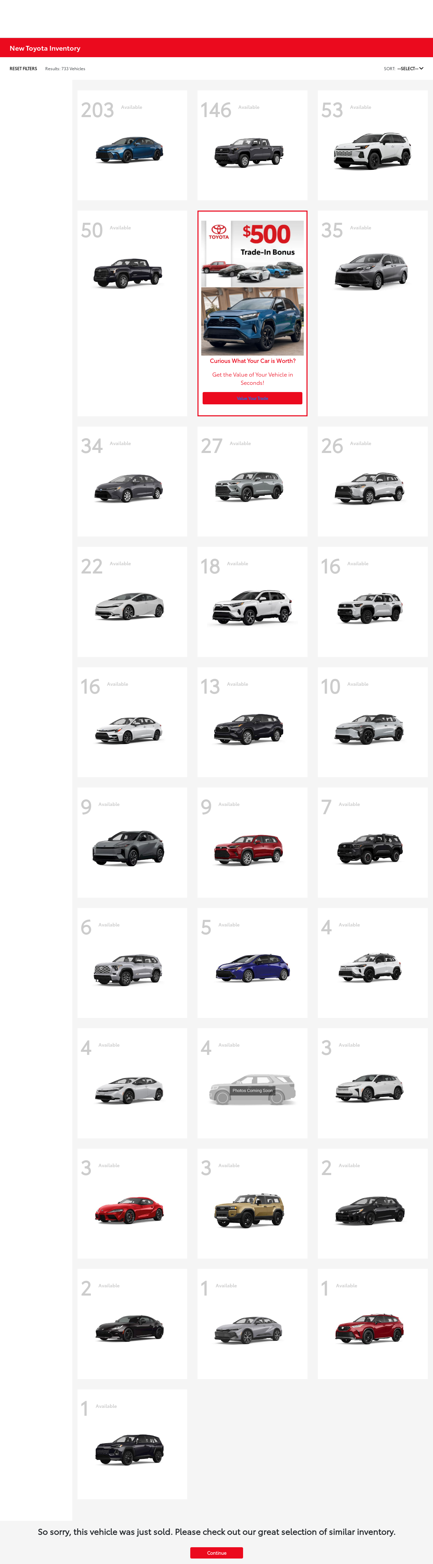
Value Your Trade (252, 398)
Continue (216, 1553)
